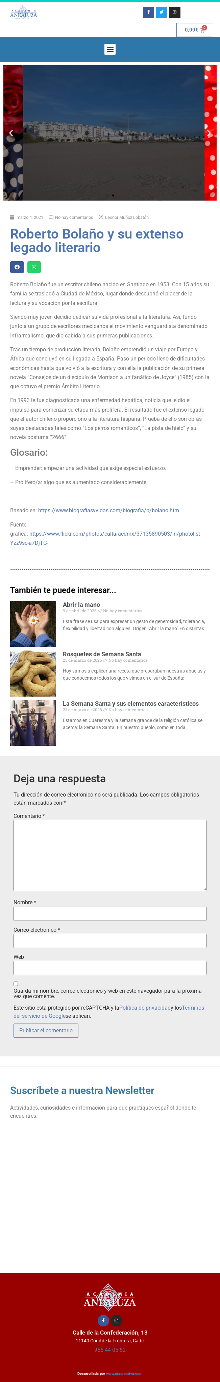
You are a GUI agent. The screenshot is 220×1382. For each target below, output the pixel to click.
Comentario (29, 816)
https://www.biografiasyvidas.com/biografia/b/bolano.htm (108, 510)
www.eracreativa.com (124, 1373)
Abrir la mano (81, 604)
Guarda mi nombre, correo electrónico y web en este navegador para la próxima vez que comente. (108, 993)
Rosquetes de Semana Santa (102, 654)
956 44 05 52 (110, 1350)
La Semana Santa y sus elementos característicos (131, 703)
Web (19, 957)
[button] (110, 49)
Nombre (25, 902)
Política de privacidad (145, 1008)
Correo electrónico (37, 930)
